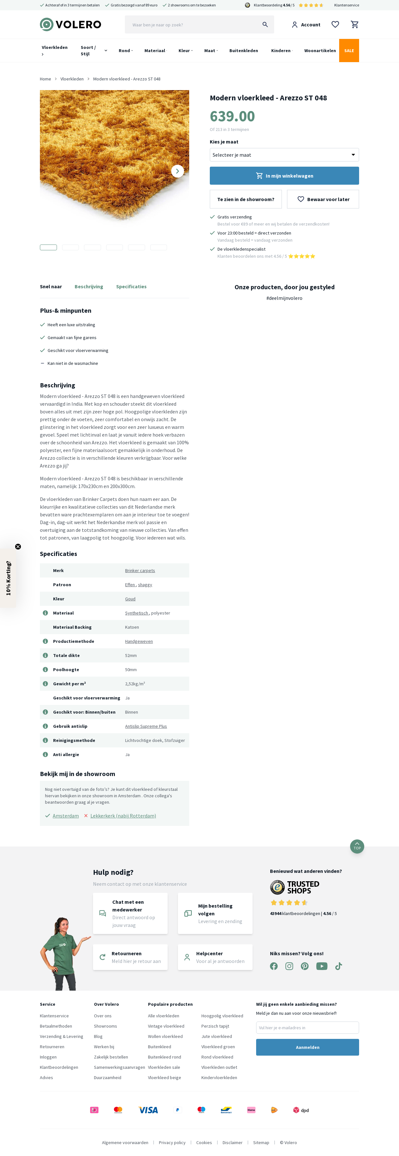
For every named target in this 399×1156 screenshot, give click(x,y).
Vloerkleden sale (164, 1067)
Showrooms (105, 1026)
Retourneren (52, 1047)
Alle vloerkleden (163, 1016)
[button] (8, 578)
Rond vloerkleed (217, 1057)
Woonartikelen (320, 50)
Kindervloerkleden (219, 1077)
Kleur (184, 50)
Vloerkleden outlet (219, 1067)
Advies (46, 1077)
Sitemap (261, 1142)
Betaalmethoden (56, 1026)
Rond (124, 50)
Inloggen (48, 1057)
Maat (209, 50)
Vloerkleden (55, 50)
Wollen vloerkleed (165, 1036)
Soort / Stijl (88, 50)
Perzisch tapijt (215, 1026)
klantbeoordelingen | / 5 (306, 898)
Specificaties (131, 286)
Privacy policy (172, 1142)
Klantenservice (346, 5)
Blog (98, 1036)
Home (45, 79)
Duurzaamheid (107, 1077)
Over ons (103, 1016)
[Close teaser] (18, 546)
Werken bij (104, 1047)
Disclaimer (233, 1142)
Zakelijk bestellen (111, 1057)
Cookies (204, 1142)
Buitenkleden (243, 50)
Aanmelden (308, 1047)
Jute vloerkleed (216, 1036)
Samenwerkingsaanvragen (119, 1067)
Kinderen (281, 50)
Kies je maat (224, 141)
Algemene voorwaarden (125, 1142)
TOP (357, 846)
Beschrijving (89, 286)
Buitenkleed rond (164, 1057)
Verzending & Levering (61, 1036)
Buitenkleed (159, 1047)
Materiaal (154, 50)
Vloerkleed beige (164, 1077)
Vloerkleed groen (218, 1047)
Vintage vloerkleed (166, 1026)
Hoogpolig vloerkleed (222, 1016)
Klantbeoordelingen (59, 1067)
